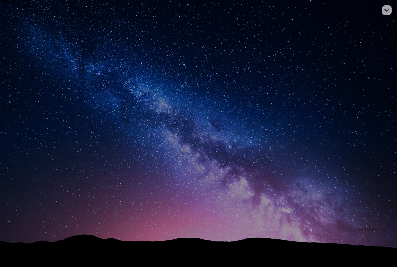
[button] (387, 10)
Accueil (209, 96)
